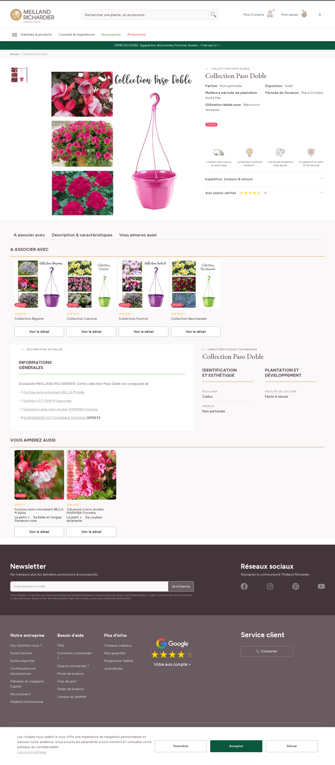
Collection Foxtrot (133, 319)
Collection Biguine (29, 319)
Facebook (244, 586)
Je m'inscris (181, 586)
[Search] (213, 14)
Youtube (321, 586)
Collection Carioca (82, 319)
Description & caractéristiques (82, 234)
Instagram (270, 586)
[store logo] (32, 16)
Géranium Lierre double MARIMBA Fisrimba (85, 511)
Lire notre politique (31, 752)
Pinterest (295, 586)
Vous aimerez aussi (138, 234)
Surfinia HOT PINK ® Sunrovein (48, 401)
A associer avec (29, 234)
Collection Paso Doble (35, 54)
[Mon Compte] (258, 14)
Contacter (269, 651)
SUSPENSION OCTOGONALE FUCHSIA (54, 418)
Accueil (14, 54)
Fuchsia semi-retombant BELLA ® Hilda (54, 392)
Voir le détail (39, 332)
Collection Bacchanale (189, 319)
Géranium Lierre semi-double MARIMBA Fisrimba (61, 409)
